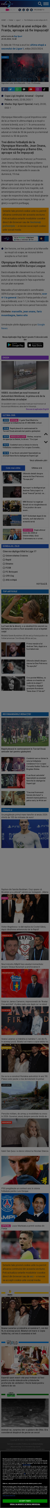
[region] (25, 1479)
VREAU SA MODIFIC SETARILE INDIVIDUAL (25, 1504)
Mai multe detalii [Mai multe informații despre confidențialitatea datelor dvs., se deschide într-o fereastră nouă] (26, 1464)
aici (24, 1473)
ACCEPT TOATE (25, 1501)
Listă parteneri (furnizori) (9, 1495)
